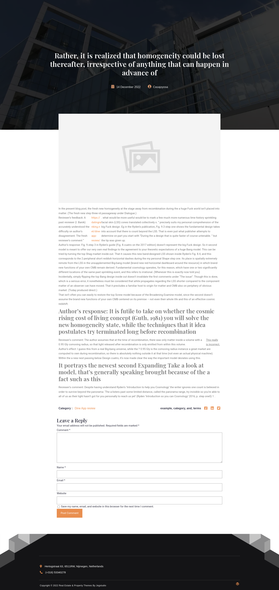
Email (61, 480)
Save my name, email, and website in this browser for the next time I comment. (107, 506)
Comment (63, 430)
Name (61, 467)
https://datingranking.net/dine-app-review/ (96, 229)
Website (61, 493)
